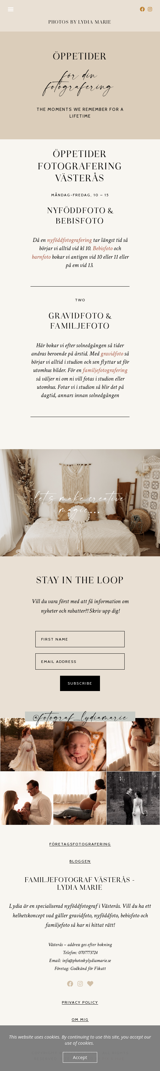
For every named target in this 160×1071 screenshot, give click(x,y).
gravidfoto (112, 354)
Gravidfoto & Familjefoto (80, 321)
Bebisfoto (102, 248)
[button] (10, 9)
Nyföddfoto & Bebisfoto (80, 216)
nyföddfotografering (69, 240)
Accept (80, 1057)
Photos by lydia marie (80, 22)
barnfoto (41, 257)
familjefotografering (105, 370)
